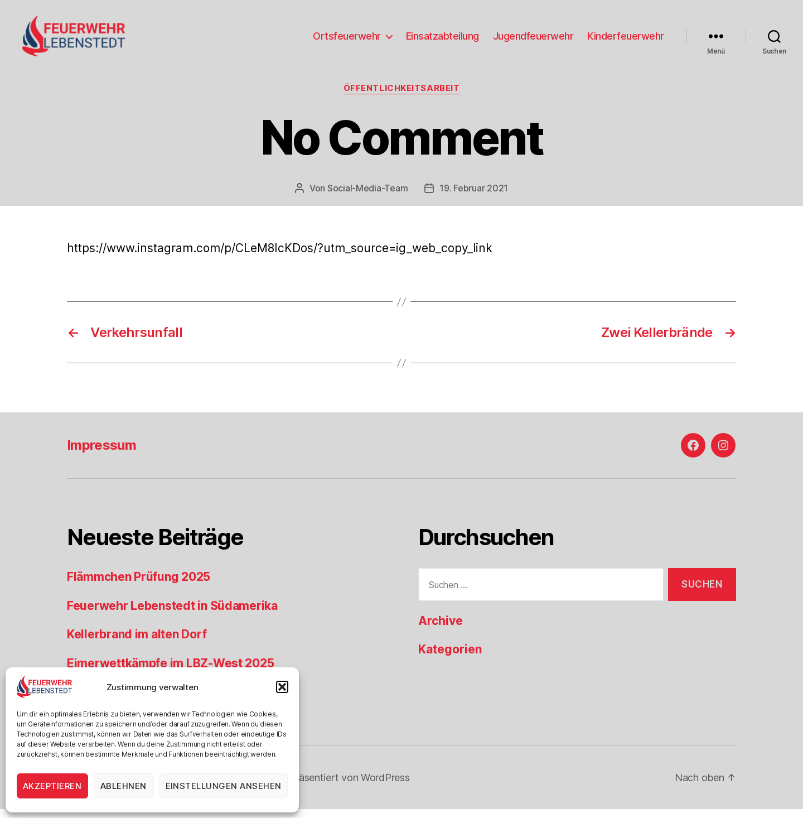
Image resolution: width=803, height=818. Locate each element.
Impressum (101, 454)
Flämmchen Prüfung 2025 (138, 586)
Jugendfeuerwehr (533, 40)
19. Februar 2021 (473, 197)
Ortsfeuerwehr (347, 40)
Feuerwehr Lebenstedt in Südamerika (172, 615)
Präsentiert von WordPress (349, 786)
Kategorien (450, 659)
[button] (282, 686)
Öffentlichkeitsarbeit (402, 98)
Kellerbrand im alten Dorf (136, 644)
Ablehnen (123, 786)
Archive (440, 630)
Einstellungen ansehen (224, 786)
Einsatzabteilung (442, 40)
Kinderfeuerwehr (625, 40)
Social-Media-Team (367, 197)
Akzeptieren (52, 786)
